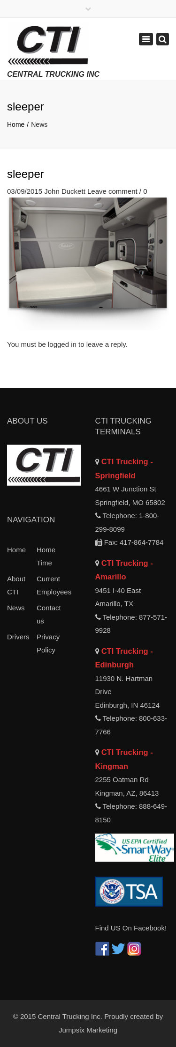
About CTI (16, 585)
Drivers (18, 637)
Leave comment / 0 (117, 191)
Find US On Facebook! (131, 928)
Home (15, 124)
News (16, 608)
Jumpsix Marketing (88, 1030)
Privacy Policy (48, 643)
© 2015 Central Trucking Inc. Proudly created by (88, 1016)
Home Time (46, 556)
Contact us (49, 614)
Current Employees (51, 585)
